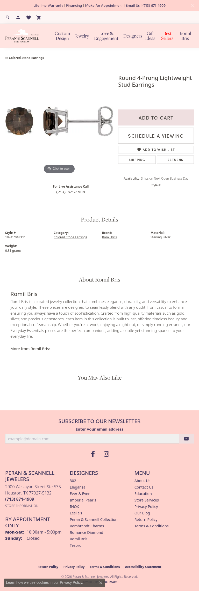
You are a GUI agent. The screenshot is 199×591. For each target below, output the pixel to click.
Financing (74, 5)
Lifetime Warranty (48, 5)
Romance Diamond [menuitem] (86, 532)
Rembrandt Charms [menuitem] (87, 525)
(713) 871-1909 (154, 5)
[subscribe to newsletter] (186, 439)
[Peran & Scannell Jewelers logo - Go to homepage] (26, 36)
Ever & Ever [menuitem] (80, 493)
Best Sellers (167, 35)
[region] (59, 121)
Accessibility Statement (143, 567)
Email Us (133, 5)
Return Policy (146, 519)
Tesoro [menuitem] (75, 545)
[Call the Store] (19, 499)
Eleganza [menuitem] (77, 487)
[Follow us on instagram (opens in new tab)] (106, 454)
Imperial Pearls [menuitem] (83, 500)
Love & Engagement (106, 35)
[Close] (192, 5)
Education (143, 493)
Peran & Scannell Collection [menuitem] (93, 519)
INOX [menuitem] (74, 506)
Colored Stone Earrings (26, 58)
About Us (142, 480)
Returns (175, 159)
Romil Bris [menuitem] (78, 538)
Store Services (146, 500)
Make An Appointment (104, 5)
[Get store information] (22, 506)
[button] (7, 17)
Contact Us (143, 487)
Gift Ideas (150, 35)
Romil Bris (185, 35)
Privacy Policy (146, 506)
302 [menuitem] (73, 480)
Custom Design (62, 35)
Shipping (137, 159)
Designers (132, 36)
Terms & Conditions (151, 525)
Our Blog (142, 513)
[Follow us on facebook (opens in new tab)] (92, 454)
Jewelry (82, 36)
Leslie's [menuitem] (76, 513)
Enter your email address (100, 429)
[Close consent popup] (100, 582)
